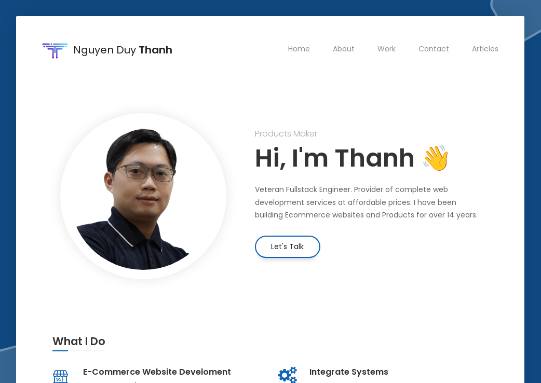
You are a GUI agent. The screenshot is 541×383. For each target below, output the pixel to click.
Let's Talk (287, 246)
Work (387, 49)
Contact (434, 49)
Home (299, 49)
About (344, 49)
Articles (485, 49)
